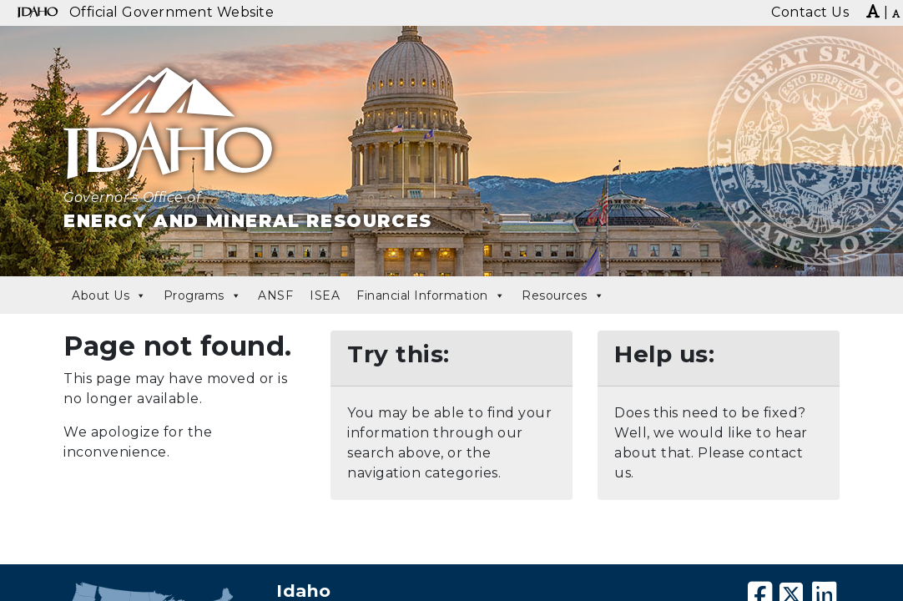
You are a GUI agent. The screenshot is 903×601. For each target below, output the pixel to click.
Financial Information (430, 295)
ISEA (325, 295)
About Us (109, 295)
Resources (563, 295)
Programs (203, 295)
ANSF (275, 295)
